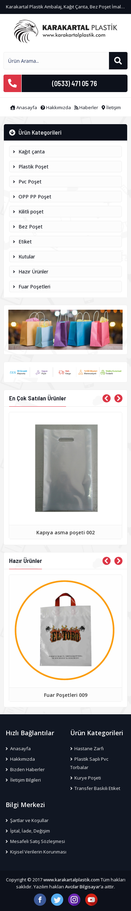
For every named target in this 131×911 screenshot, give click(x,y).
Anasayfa (23, 107)
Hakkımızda (56, 107)
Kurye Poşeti (85, 778)
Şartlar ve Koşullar (27, 820)
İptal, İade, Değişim (28, 831)
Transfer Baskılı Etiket (95, 788)
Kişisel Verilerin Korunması (36, 852)
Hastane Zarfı (87, 748)
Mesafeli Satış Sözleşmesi (35, 841)
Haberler (86, 107)
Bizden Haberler (25, 769)
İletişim (111, 107)
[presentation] (106, 398)
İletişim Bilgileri (23, 780)
